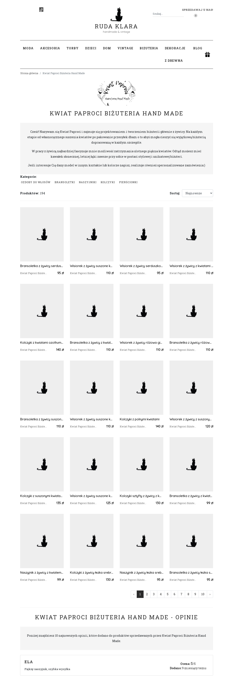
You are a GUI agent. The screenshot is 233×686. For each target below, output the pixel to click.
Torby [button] (73, 48)
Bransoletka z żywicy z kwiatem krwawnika (191, 496)
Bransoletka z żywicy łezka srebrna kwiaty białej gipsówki (191, 573)
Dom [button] (107, 48)
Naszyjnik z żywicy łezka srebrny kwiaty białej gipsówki (141, 573)
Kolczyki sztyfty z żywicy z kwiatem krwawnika (141, 496)
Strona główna (29, 73)
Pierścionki (128, 182)
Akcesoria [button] (50, 48)
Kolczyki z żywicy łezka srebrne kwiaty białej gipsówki (91, 573)
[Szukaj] (182, 14)
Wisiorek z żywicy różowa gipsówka (141, 343)
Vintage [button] (125, 48)
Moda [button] (28, 48)
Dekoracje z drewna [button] (175, 54)
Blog (197, 48)
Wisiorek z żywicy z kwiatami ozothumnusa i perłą (191, 266)
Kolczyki (108, 182)
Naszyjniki (87, 182)
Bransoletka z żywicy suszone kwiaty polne (42, 419)
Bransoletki (65, 182)
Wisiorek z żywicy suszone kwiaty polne (91, 266)
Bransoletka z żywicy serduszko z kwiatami (42, 266)
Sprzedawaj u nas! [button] (197, 10)
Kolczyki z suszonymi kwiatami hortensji (42, 496)
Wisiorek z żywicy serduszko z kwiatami (141, 266)
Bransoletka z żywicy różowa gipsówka (191, 343)
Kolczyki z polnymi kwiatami (139, 419)
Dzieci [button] (90, 48)
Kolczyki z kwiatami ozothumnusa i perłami (42, 343)
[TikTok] (41, 9)
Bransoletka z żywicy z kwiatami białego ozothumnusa (91, 343)
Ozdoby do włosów (35, 182)
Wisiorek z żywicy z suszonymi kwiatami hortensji (191, 419)
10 (202, 594)
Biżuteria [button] (149, 48)
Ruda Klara (116, 23)
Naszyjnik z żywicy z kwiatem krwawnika (42, 573)
